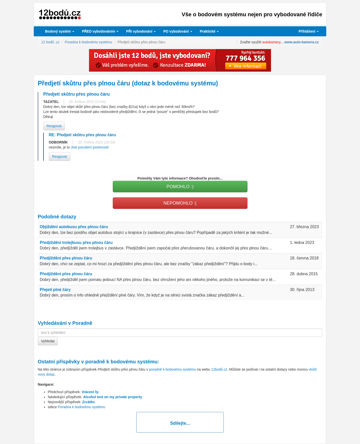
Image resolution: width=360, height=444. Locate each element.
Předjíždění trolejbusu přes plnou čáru (76, 242)
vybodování (141, 31)
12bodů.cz (219, 369)
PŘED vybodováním (100, 31)
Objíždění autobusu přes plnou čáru (74, 227)
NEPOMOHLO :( (179, 203)
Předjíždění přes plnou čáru (66, 258)
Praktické (209, 31)
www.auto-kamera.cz (301, 42)
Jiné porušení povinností (90, 147)
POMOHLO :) (180, 186)
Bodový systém (59, 31)
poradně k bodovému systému (121, 361)
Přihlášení (308, 31)
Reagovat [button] (54, 126)
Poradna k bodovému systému (81, 407)
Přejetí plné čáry (55, 289)
